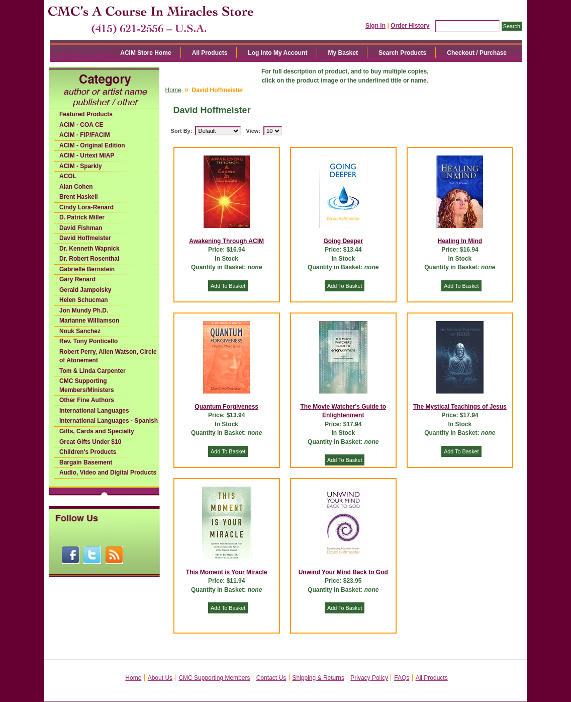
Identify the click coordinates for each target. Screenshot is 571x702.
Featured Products (86, 114)
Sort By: (182, 131)
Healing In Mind (460, 241)
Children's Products (88, 451)
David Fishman (80, 227)
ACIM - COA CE (81, 124)
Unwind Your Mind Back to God (343, 572)
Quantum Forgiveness (226, 406)
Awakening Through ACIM (226, 241)
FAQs (401, 677)
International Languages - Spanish (108, 420)
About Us (160, 677)
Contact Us (271, 677)
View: (253, 131)
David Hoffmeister (85, 238)
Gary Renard (77, 279)
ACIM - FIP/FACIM (84, 134)
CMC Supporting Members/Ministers (86, 385)
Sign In (375, 25)
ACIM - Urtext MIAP (86, 155)
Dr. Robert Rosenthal (89, 258)
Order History (410, 25)
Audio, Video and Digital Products (107, 472)
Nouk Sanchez (80, 331)
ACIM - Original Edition (92, 145)
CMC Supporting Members (214, 677)
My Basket (343, 52)
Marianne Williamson (89, 320)
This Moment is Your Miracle (226, 572)
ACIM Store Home (145, 52)
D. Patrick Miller (82, 217)
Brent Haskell (78, 196)
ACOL (67, 176)
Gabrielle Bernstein (87, 269)
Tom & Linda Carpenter (92, 370)
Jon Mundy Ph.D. (83, 310)
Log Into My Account (277, 52)
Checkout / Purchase (477, 52)
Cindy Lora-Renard (86, 207)
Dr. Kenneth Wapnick (89, 248)
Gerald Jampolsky (85, 289)
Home (173, 90)
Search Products (402, 52)
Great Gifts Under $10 (90, 441)
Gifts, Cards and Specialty (96, 431)
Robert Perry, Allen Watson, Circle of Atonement (108, 356)
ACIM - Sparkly (80, 166)
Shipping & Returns (318, 677)
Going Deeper (343, 241)
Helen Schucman (83, 299)
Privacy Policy (369, 677)
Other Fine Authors (86, 400)
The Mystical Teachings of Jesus (460, 406)
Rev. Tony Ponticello (88, 341)
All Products (210, 52)
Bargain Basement (85, 462)
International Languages (94, 410)
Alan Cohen (76, 186)
